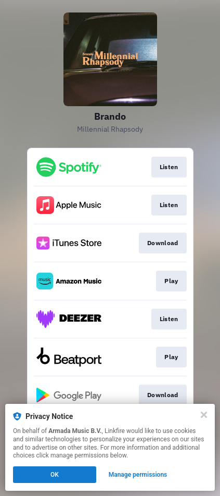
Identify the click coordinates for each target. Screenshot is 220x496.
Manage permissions (138, 474)
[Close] (204, 414)
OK (54, 474)
